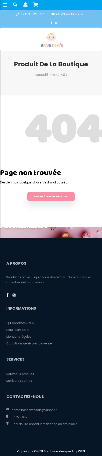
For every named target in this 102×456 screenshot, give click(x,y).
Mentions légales (18, 336)
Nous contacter (17, 330)
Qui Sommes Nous (20, 323)
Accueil (41, 74)
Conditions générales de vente (29, 343)
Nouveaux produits (20, 374)
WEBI (81, 451)
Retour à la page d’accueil (51, 196)
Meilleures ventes (19, 381)
